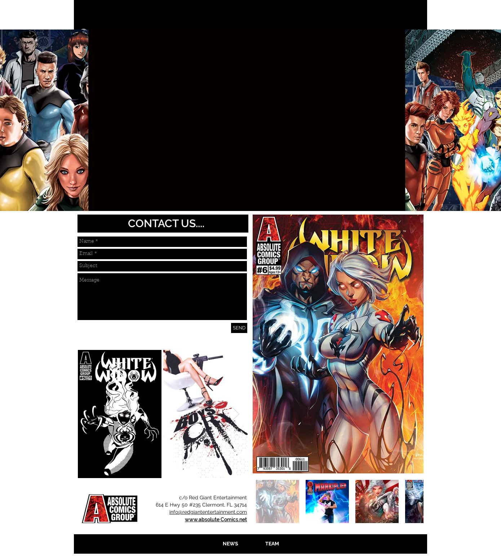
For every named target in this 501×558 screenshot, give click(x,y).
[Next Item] (236, 414)
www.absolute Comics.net (216, 519)
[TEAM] (272, 544)
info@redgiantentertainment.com (208, 512)
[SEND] (239, 328)
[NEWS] (230, 544)
